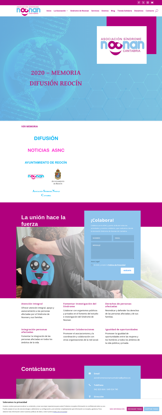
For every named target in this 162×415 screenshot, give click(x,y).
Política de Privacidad (116, 265)
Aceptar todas (151, 409)
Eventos (105, 11)
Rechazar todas (135, 409)
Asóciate (127, 271)
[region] (81, 407)
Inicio (49, 11)
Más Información (117, 409)
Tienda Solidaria (124, 11)
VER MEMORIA (29, 126)
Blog (113, 11)
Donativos (138, 11)
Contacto (150, 11)
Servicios (95, 11)
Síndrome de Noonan (79, 11)
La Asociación (60, 11)
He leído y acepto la (108, 265)
